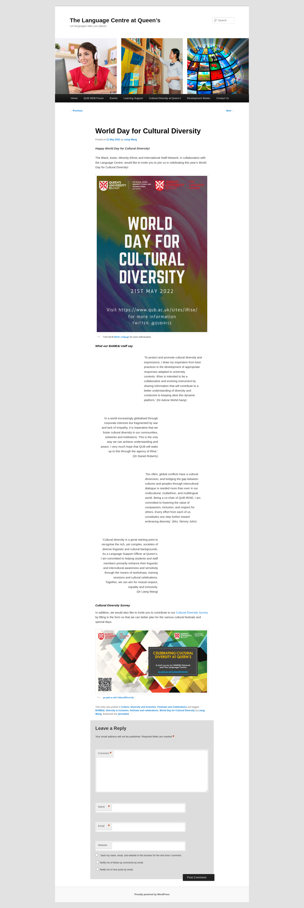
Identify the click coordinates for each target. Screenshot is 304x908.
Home (74, 98)
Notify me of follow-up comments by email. (121, 862)
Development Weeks (198, 98)
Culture (125, 707)
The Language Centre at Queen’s (115, 20)
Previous (76, 110)
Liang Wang (130, 139)
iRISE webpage (121, 337)
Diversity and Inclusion (143, 707)
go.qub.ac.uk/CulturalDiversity (118, 697)
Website (102, 845)
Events (113, 98)
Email (104, 826)
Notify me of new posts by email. (116, 869)
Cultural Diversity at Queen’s (165, 98)
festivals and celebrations (144, 710)
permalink (123, 714)
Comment (104, 753)
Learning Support (133, 98)
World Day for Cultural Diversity (177, 710)
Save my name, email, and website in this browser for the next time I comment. (141, 855)
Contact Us (222, 98)
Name (104, 807)
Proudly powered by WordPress (151, 894)
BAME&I (99, 710)
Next (230, 110)
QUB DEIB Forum (94, 98)
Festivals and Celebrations (172, 707)
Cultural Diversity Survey (192, 612)
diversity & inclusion (117, 710)
